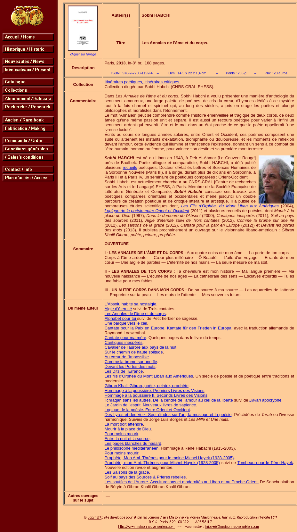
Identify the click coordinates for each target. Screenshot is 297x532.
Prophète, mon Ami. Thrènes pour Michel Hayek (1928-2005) (162, 462)
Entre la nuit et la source (127, 438)
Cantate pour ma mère (125, 337)
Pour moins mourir (121, 433)
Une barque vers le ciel (126, 323)
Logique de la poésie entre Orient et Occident (147, 210)
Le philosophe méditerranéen (131, 448)
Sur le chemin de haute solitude (134, 352)
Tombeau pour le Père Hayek (265, 462)
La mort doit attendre (124, 424)
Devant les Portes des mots (130, 366)
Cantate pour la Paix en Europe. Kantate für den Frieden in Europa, (169, 328)
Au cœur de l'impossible (127, 356)
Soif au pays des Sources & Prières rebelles (145, 477)
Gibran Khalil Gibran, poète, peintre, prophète (147, 385)
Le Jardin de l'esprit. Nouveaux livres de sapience (150, 405)
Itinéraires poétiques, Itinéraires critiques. (143, 81)
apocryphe (265, 400)
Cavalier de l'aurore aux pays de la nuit (140, 347)
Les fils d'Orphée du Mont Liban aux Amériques (149, 376)
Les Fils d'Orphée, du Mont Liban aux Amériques (230, 206)
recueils (130, 167)
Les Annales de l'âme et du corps (135, 313)
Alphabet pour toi (121, 318)
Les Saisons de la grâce (127, 472)
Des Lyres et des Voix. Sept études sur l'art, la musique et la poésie (168, 414)
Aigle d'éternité (118, 308)
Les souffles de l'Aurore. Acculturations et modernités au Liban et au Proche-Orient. (182, 481)
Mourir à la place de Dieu (128, 429)
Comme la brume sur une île (131, 361)
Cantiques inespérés (124, 342)
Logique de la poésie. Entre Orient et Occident (147, 409)
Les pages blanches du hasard (133, 443)
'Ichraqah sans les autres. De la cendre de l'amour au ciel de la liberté (169, 400)
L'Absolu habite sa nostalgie (130, 304)
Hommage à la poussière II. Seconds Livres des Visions (156, 395)
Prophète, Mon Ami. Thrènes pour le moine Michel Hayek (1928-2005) (169, 457)
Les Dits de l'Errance (124, 371)
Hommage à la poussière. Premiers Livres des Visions (155, 390)
